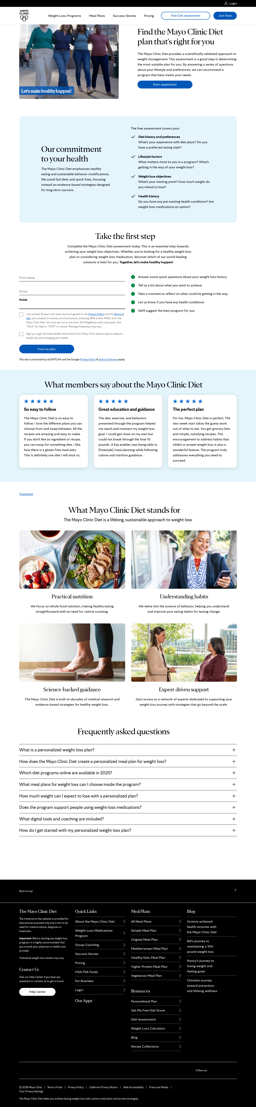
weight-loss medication (115, 281)
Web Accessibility (133, 1087)
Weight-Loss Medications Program (94, 933)
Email (23, 316)
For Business (84, 981)
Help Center (37, 992)
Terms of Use (54, 1087)
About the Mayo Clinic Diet (95, 921)
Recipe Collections (145, 1046)
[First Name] (72, 300)
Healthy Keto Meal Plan (148, 957)
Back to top (26, 891)
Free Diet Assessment (185, 15)
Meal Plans (97, 16)
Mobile (23, 324)
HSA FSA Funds (86, 972)
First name (27, 302)
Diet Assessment (143, 1019)
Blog (134, 1037)
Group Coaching (87, 945)
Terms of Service (108, 383)
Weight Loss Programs (64, 16)
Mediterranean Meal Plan (149, 948)
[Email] (72, 314)
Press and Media (158, 1087)
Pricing (149, 16)
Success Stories (124, 16)
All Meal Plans (141, 921)
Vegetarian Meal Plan (146, 975)
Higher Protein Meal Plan (149, 966)
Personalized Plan (144, 1001)
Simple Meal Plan (143, 930)
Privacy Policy (96, 338)
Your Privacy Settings (31, 1091)
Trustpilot (26, 518)
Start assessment (165, 109)
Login (79, 990)
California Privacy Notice (103, 1087)
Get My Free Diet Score (148, 1010)
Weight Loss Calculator (148, 1028)
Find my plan (47, 373)
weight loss (181, 544)
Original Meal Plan (144, 939)
